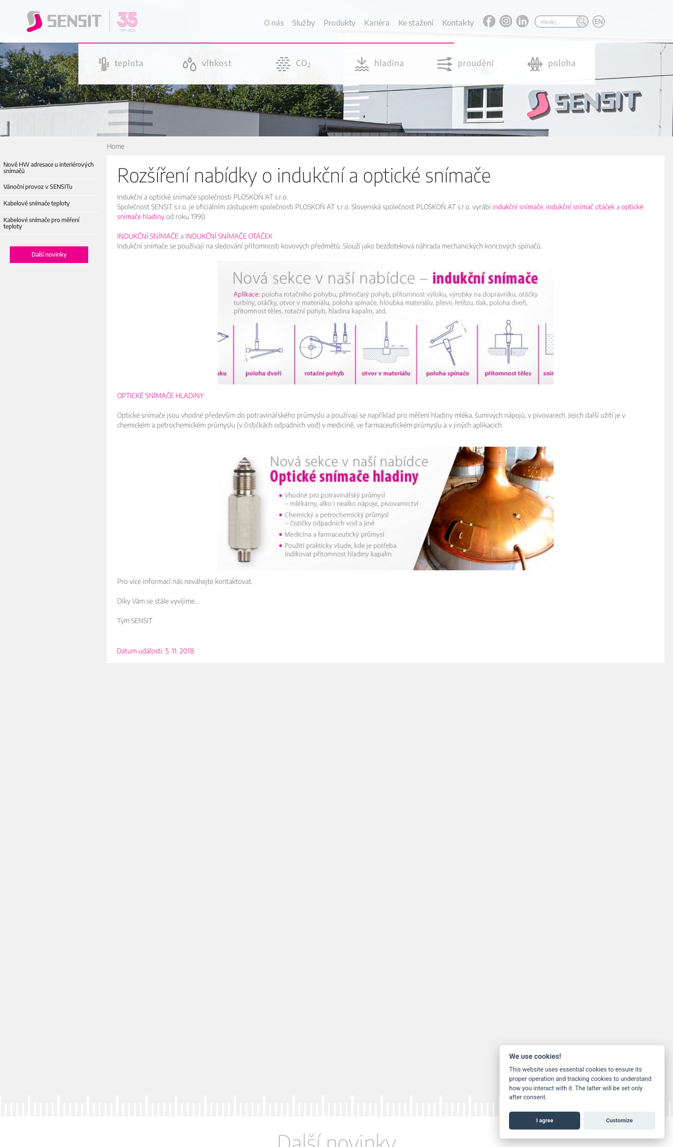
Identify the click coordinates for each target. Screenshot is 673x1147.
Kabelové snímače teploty (36, 203)
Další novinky (49, 254)
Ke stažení (416, 22)
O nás (274, 22)
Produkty (340, 22)
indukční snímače (517, 206)
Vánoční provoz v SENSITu (37, 186)
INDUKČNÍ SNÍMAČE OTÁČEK (229, 236)
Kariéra (376, 22)
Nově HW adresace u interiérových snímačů (48, 167)
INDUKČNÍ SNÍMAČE (147, 236)
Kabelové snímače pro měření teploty (41, 223)
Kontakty (458, 22)
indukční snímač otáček (580, 206)
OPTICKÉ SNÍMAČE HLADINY (160, 395)
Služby (303, 22)
